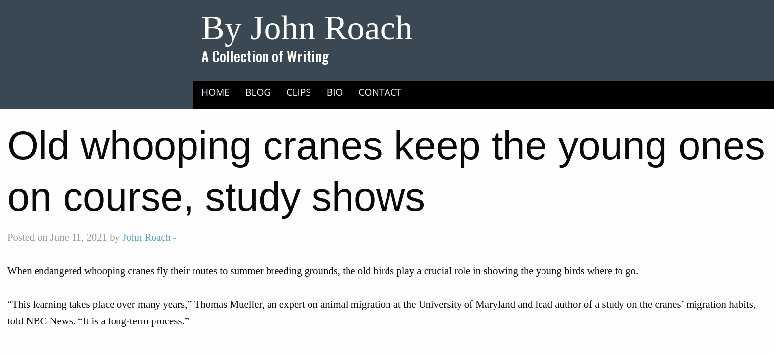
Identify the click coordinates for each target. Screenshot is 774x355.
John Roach (146, 237)
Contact (380, 92)
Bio (335, 92)
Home (215, 92)
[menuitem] (215, 91)
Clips (298, 92)
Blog (258, 92)
